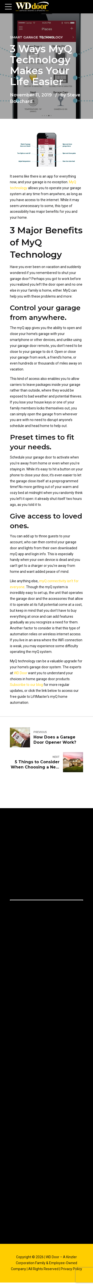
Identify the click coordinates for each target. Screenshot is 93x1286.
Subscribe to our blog (26, 685)
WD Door (20, 673)
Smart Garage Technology (36, 37)
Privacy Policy (71, 1269)
